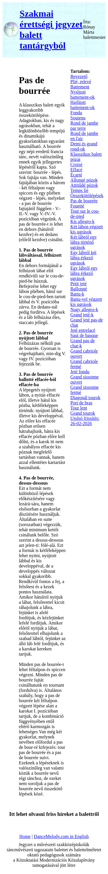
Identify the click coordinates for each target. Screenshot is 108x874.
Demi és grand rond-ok (83, 146)
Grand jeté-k (81, 314)
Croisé (76, 164)
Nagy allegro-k (84, 309)
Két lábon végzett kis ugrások (86, 229)
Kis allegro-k (82, 221)
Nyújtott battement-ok (82, 95)
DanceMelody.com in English (61, 836)
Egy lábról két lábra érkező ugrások (83, 257)
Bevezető (79, 76)
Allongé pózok (84, 180)
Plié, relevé (80, 81)
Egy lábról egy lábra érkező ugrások (83, 273)
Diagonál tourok (85, 397)
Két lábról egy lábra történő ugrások (83, 242)
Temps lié (79, 190)
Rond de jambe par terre (84, 126)
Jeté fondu (79, 371)
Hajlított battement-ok (82, 105)
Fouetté (77, 205)
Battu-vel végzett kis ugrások (86, 302)
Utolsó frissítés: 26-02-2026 (84, 421)
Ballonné (78, 288)
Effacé (76, 169)
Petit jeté (78, 283)
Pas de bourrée (83, 200)
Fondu (76, 112)
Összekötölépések (86, 195)
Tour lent (78, 407)
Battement (79, 86)
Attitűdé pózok (84, 185)
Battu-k (77, 294)
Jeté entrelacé (82, 330)
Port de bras (81, 402)
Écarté (76, 174)
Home (25, 836)
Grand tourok (82, 413)
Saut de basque (84, 335)
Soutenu (77, 117)
